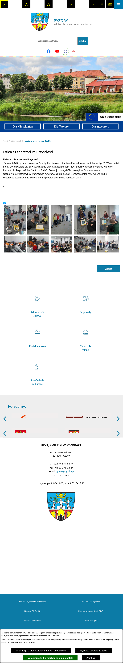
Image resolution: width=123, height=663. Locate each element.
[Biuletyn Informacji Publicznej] (74, 51)
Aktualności (16, 141)
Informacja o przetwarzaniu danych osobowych (41, 650)
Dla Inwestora (100, 126)
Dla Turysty (61, 126)
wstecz (108, 268)
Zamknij (90, 658)
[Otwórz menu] (118, 4)
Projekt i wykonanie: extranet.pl (32, 626)
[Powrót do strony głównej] (5, 141)
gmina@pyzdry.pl (65, 496)
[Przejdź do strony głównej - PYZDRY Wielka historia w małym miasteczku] (61, 22)
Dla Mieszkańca (22, 126)
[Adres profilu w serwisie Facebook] (49, 51)
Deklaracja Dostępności (91, 626)
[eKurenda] (66, 51)
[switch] (71, 4)
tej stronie (98, 633)
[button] (15, 219)
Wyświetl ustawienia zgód (93, 650)
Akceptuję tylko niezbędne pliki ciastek (50, 658)
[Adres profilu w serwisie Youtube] (57, 51)
